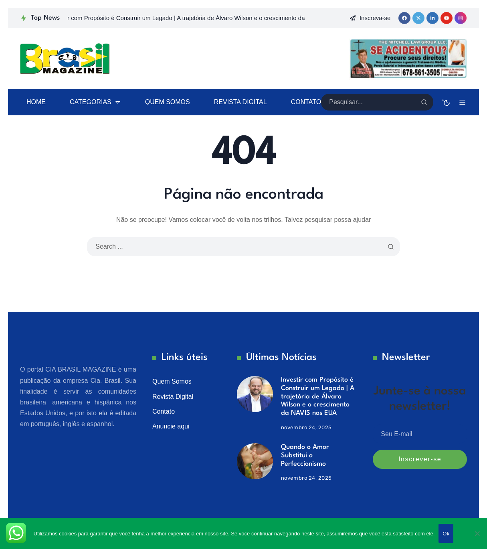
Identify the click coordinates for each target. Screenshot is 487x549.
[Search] (424, 102)
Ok (446, 534)
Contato (163, 411)
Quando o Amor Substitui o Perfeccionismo (305, 455)
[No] (477, 533)
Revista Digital (172, 396)
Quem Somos (172, 381)
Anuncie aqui (171, 426)
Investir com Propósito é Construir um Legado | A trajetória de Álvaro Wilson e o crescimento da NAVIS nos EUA (317, 396)
